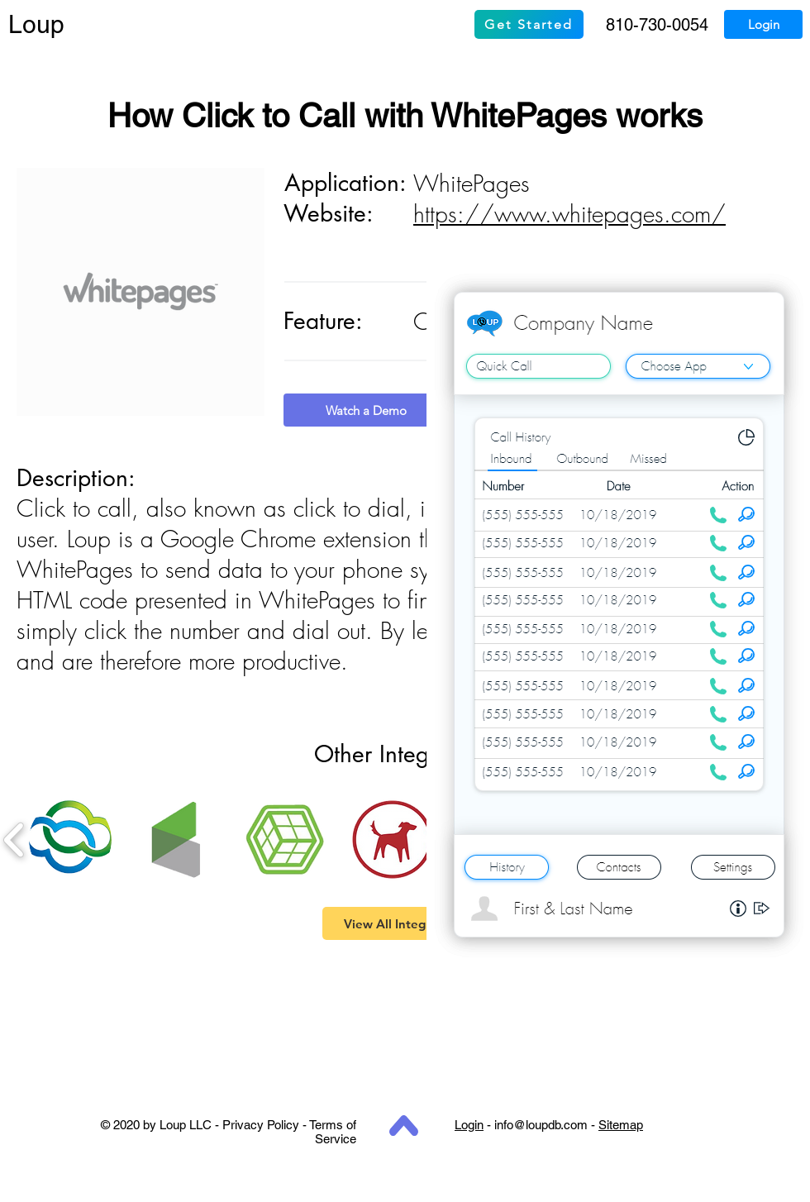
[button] (70, 840)
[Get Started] (529, 24)
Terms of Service (332, 1132)
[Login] (763, 24)
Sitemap (620, 1125)
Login (469, 1125)
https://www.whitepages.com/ (569, 213)
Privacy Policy (260, 1125)
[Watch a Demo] (366, 410)
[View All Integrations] (405, 923)
